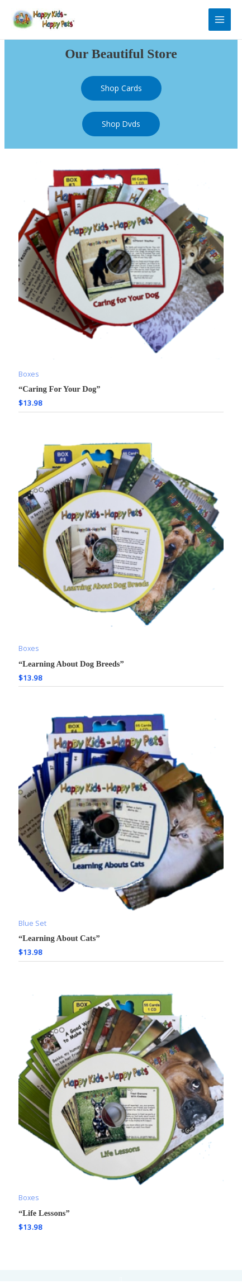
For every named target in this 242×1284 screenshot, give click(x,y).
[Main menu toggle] (219, 19)
